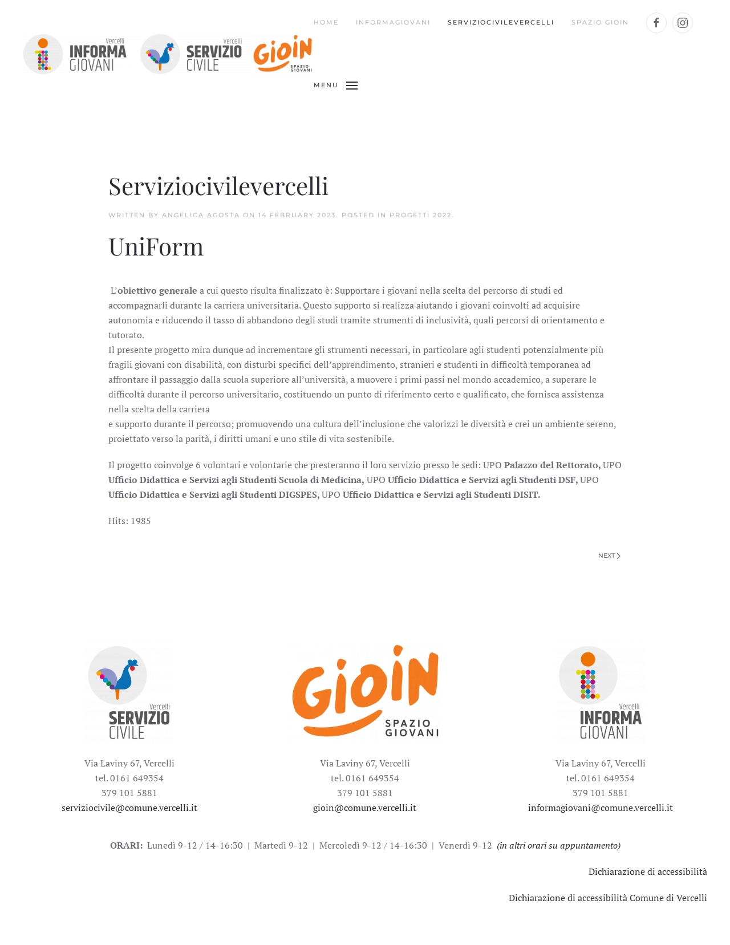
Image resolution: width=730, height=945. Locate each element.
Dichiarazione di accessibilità (648, 871)
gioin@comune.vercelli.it (364, 807)
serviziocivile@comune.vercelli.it (129, 807)
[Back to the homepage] (168, 54)
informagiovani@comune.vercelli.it (600, 807)
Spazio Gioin (600, 22)
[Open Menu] (336, 85)
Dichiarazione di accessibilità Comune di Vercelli (608, 897)
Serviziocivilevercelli (501, 22)
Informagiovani (393, 22)
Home (326, 22)
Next (609, 555)
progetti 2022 (421, 215)
